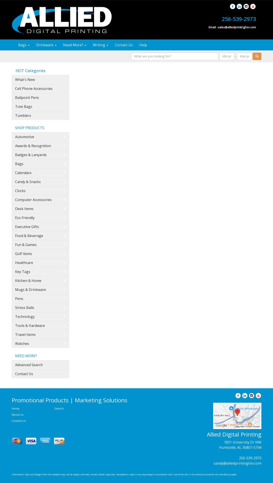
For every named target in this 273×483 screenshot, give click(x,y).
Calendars (23, 172)
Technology (25, 316)
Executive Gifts (27, 226)
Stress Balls (24, 307)
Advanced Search (29, 364)
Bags (24, 45)
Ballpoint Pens (27, 97)
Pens (19, 298)
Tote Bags (23, 106)
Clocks (20, 190)
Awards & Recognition (33, 145)
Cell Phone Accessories (34, 88)
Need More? (74, 45)
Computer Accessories (33, 199)
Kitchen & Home (28, 280)
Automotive (24, 136)
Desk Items (24, 208)
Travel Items (25, 334)
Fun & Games (26, 244)
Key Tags (22, 271)
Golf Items (23, 253)
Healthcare (24, 262)
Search (59, 408)
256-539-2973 (250, 458)
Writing (100, 45)
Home (16, 408)
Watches (22, 343)
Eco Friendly (25, 217)
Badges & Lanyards (31, 154)
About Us (18, 415)
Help (143, 45)
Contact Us (124, 45)
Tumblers (23, 115)
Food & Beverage (29, 235)
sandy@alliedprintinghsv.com (237, 463)
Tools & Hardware (30, 325)
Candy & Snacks (28, 181)
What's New (25, 79)
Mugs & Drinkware (30, 289)
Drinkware (46, 45)
